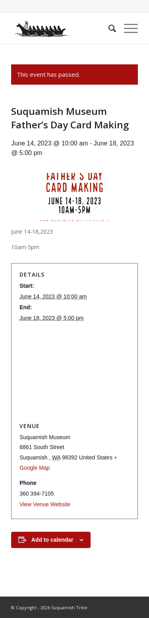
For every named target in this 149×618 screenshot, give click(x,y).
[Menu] (127, 28)
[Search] (108, 28)
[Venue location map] (74, 372)
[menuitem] (108, 28)
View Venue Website (44, 504)
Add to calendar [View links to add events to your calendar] (52, 540)
